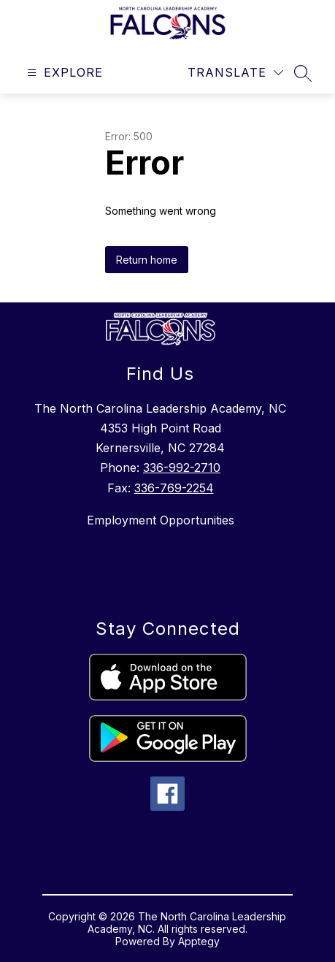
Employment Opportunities (160, 520)
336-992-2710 (181, 467)
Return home (146, 259)
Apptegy (199, 941)
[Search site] (303, 73)
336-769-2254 (174, 488)
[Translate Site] (235, 73)
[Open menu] (63, 73)
